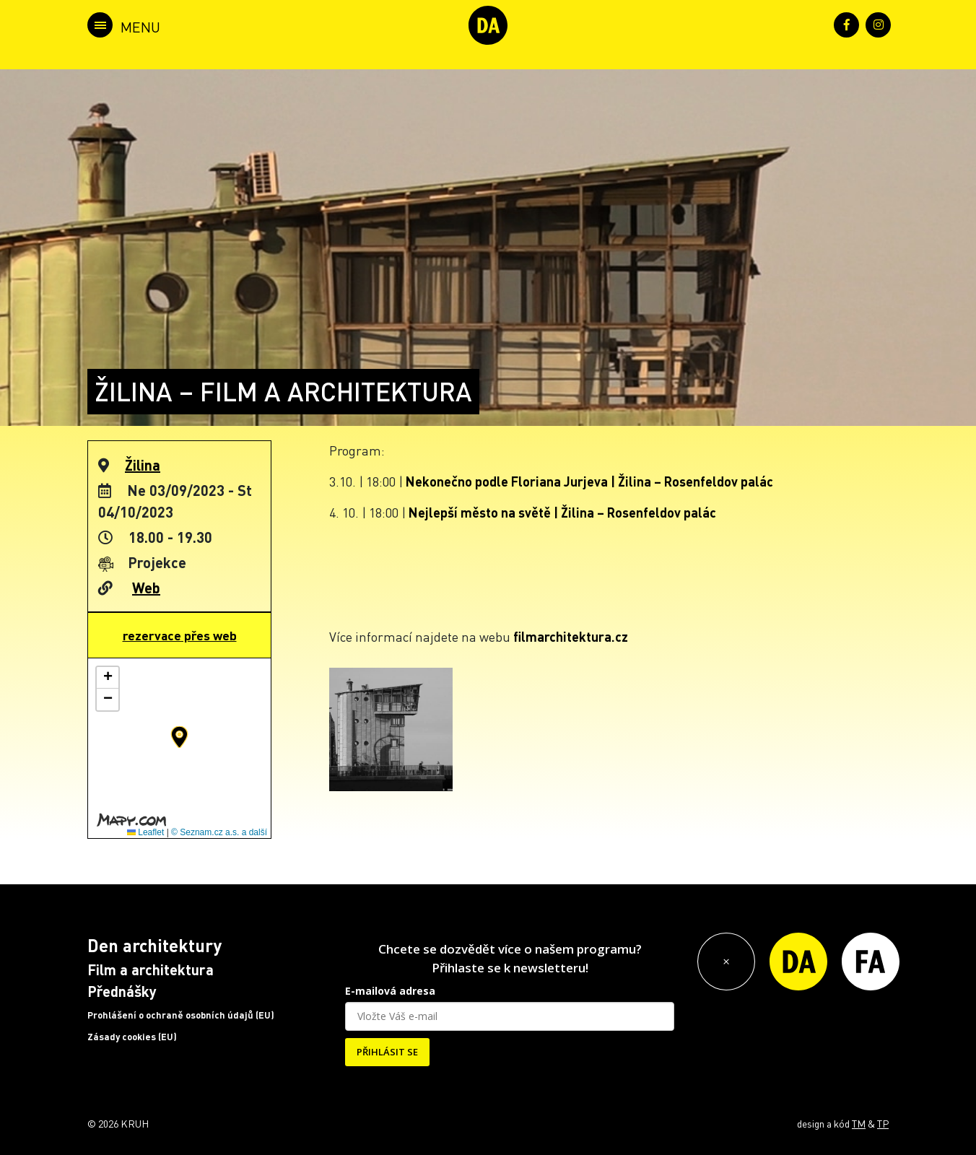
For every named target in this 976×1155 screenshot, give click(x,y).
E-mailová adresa (390, 991)
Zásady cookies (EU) (132, 1036)
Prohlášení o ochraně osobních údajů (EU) (180, 1015)
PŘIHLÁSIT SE (387, 1051)
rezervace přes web (180, 635)
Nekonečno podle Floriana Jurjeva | (512, 481)
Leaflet (145, 832)
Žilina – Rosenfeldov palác (695, 481)
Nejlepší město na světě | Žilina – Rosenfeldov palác (562, 512)
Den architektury (154, 945)
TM (859, 1123)
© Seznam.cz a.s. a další (219, 832)
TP (883, 1123)
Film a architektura (150, 969)
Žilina (142, 465)
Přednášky (122, 991)
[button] (179, 737)
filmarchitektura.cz (570, 636)
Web (146, 587)
